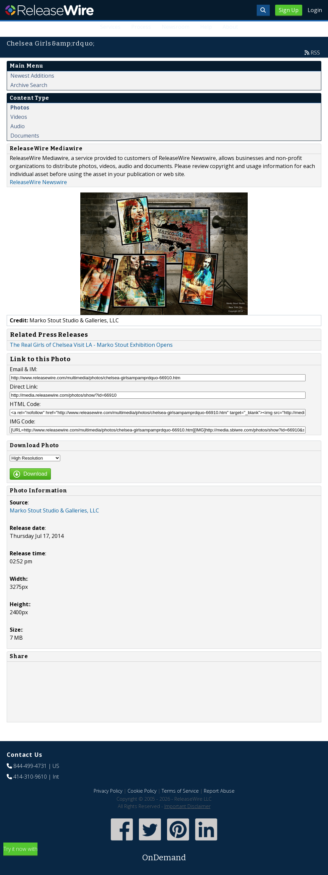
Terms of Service (180, 791)
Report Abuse (219, 791)
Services (110, 26)
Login (315, 10)
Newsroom (175, 26)
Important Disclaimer (187, 806)
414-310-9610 (30, 776)
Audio (17, 126)
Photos (19, 107)
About (230, 26)
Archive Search (28, 85)
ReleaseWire (49, 10)
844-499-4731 (30, 766)
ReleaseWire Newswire (38, 182)
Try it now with (164, 854)
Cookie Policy (142, 791)
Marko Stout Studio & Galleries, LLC (54, 510)
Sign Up (289, 10)
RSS (315, 52)
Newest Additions (32, 75)
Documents (24, 135)
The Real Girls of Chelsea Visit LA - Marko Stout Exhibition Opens (91, 344)
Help (206, 26)
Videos (18, 117)
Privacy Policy (108, 791)
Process (141, 26)
